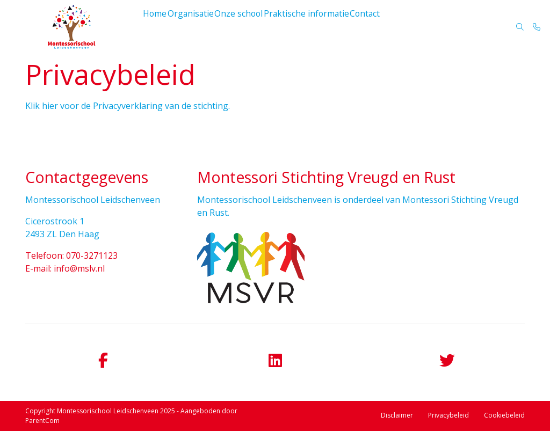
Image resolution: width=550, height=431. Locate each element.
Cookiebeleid (504, 415)
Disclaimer (397, 415)
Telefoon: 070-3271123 (71, 255)
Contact (368, 26)
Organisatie (195, 26)
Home (157, 26)
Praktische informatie (310, 26)
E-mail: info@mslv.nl (65, 268)
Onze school (244, 26)
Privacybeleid (448, 415)
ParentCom (42, 420)
